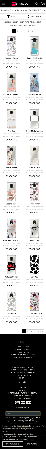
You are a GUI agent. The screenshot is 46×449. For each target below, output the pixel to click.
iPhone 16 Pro (23, 352)
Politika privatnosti (23, 396)
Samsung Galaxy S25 (23, 357)
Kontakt (23, 390)
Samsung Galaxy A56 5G (23, 367)
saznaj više (32, 444)
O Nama (23, 388)
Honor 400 (23, 378)
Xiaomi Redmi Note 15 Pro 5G (23, 373)
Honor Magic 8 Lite (23, 375)
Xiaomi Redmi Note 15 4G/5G (23, 370)
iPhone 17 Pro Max (23, 349)
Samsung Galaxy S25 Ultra (23, 355)
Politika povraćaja (23, 398)
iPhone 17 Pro (23, 347)
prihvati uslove (12, 444)
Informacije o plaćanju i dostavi (23, 393)
